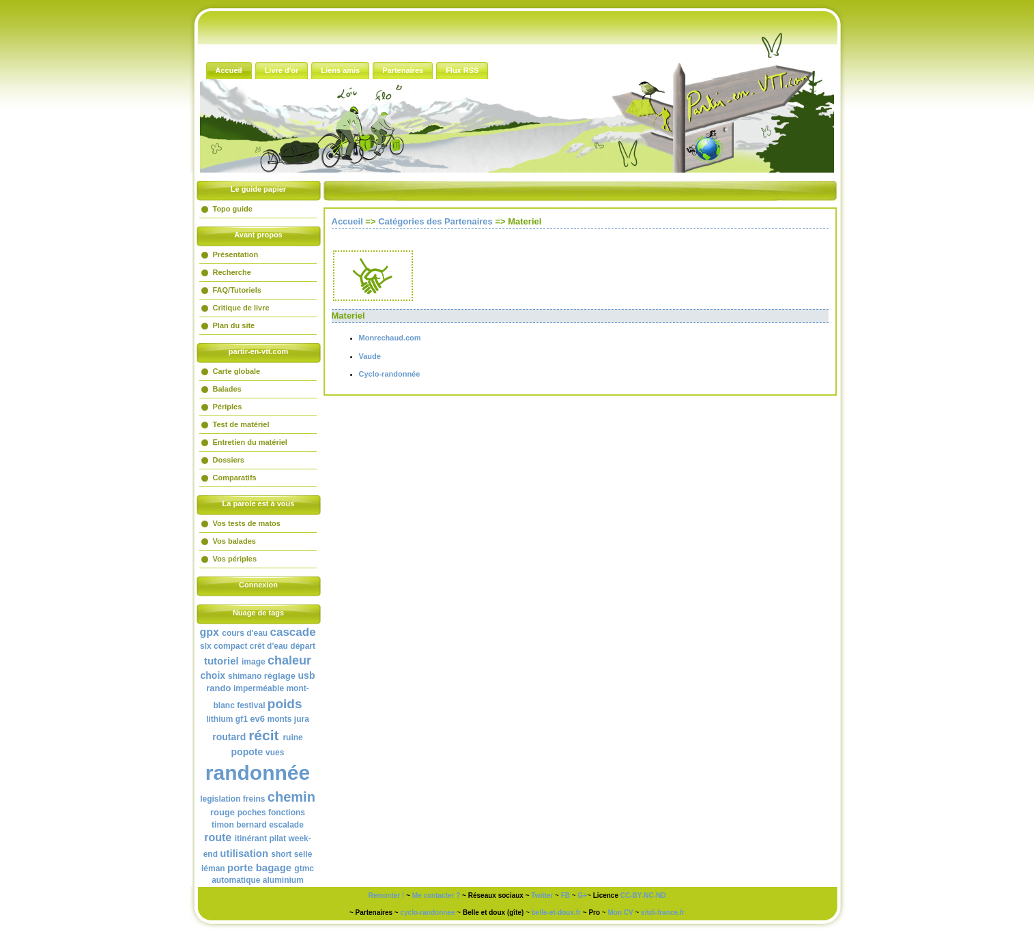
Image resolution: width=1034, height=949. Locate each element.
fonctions (286, 812)
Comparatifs (235, 477)
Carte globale (237, 371)
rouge (222, 812)
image (253, 662)
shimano (244, 676)
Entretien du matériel (250, 442)
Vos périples (235, 559)
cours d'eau (245, 633)
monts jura (288, 719)
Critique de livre (241, 308)
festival (251, 705)
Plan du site (234, 325)
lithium (219, 719)
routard (229, 736)
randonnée (257, 772)
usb (306, 675)
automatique (236, 880)
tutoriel (221, 661)
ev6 (257, 719)
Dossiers (228, 460)
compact (230, 646)
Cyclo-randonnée (389, 374)
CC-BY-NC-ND (643, 895)
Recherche (232, 272)
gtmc (304, 868)
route (217, 837)
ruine (292, 737)
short (281, 854)
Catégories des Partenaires (435, 221)
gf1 (241, 719)
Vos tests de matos (247, 523)
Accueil (347, 221)
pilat (277, 838)
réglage (280, 676)
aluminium (283, 880)
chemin (291, 796)
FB (565, 895)
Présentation (236, 254)
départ (302, 646)
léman (213, 868)
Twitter (542, 895)
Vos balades (234, 541)
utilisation (244, 853)
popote (247, 751)
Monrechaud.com (390, 338)
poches (252, 812)
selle (303, 854)
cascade (293, 632)
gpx (208, 632)
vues (274, 752)
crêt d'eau (269, 646)
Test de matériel (241, 424)
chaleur (289, 660)
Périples (227, 407)
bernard (251, 825)
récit (263, 735)
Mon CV (620, 912)
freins (254, 799)
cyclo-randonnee (427, 912)
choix (213, 675)
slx (206, 646)
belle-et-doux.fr (556, 912)
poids (285, 704)
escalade (286, 825)
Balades (227, 389)
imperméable (258, 688)
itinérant (251, 838)
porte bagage (259, 867)
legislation (220, 799)
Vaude (370, 356)
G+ (583, 895)
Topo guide (233, 209)
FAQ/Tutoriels (237, 290)
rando (218, 688)
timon (223, 825)
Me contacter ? (436, 895)
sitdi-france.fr (663, 912)
